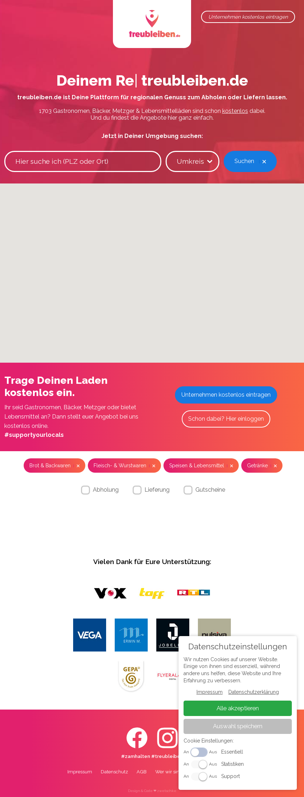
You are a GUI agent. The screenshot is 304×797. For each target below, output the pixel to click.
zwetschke (166, 791)
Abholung (106, 489)
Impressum (79, 771)
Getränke (257, 465)
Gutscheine (210, 489)
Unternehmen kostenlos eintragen (248, 17)
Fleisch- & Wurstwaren (120, 465)
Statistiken (233, 765)
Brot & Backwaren (50, 465)
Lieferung (157, 489)
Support (231, 777)
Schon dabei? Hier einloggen (226, 418)
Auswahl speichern (238, 727)
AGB (142, 771)
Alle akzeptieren (239, 709)
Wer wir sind (168, 771)
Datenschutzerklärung (254, 693)
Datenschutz (114, 771)
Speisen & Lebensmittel (196, 465)
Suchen (244, 161)
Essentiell (233, 752)
